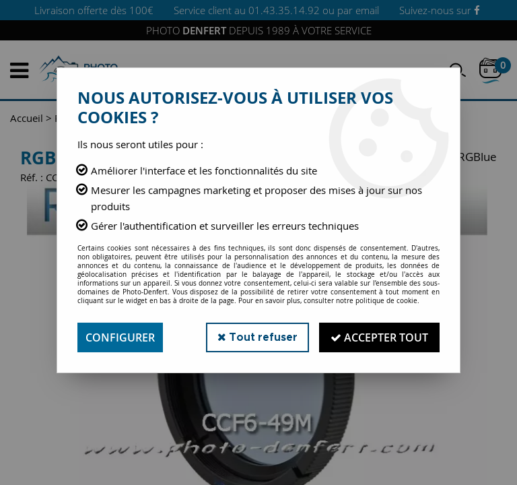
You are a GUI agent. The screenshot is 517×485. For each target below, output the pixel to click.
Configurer (120, 337)
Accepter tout (379, 337)
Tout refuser (257, 337)
